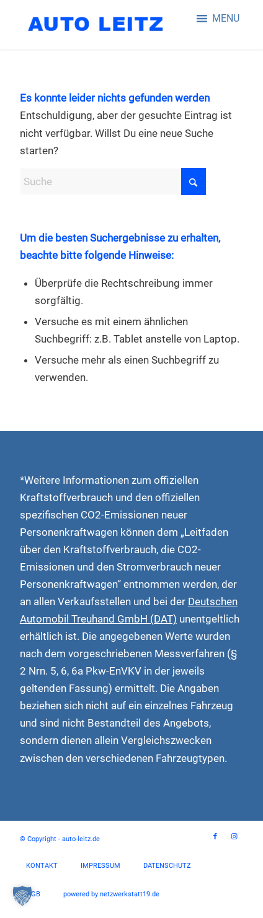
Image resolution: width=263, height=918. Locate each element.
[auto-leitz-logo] (109, 25)
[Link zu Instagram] (234, 837)
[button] (225, 18)
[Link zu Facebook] (215, 837)
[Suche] (113, 181)
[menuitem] (42, 866)
